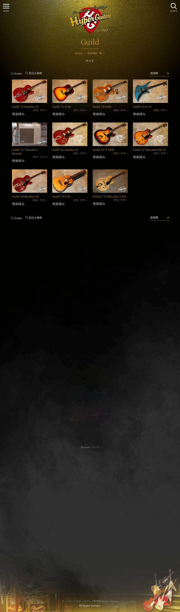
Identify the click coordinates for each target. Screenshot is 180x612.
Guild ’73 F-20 (61, 196)
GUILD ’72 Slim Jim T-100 (109, 196)
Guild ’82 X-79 (142, 106)
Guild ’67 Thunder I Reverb (25, 151)
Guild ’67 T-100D (103, 150)
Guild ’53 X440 (102, 106)
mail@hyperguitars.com (95, 331)
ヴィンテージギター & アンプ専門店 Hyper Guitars (90, 601)
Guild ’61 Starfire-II (65, 150)
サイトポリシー (90, 506)
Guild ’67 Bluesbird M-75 (149, 150)
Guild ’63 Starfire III (25, 196)
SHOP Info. (90, 342)
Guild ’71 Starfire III (25, 106)
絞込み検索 (35, 73)
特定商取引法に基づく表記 (90, 511)
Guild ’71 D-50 (61, 106)
